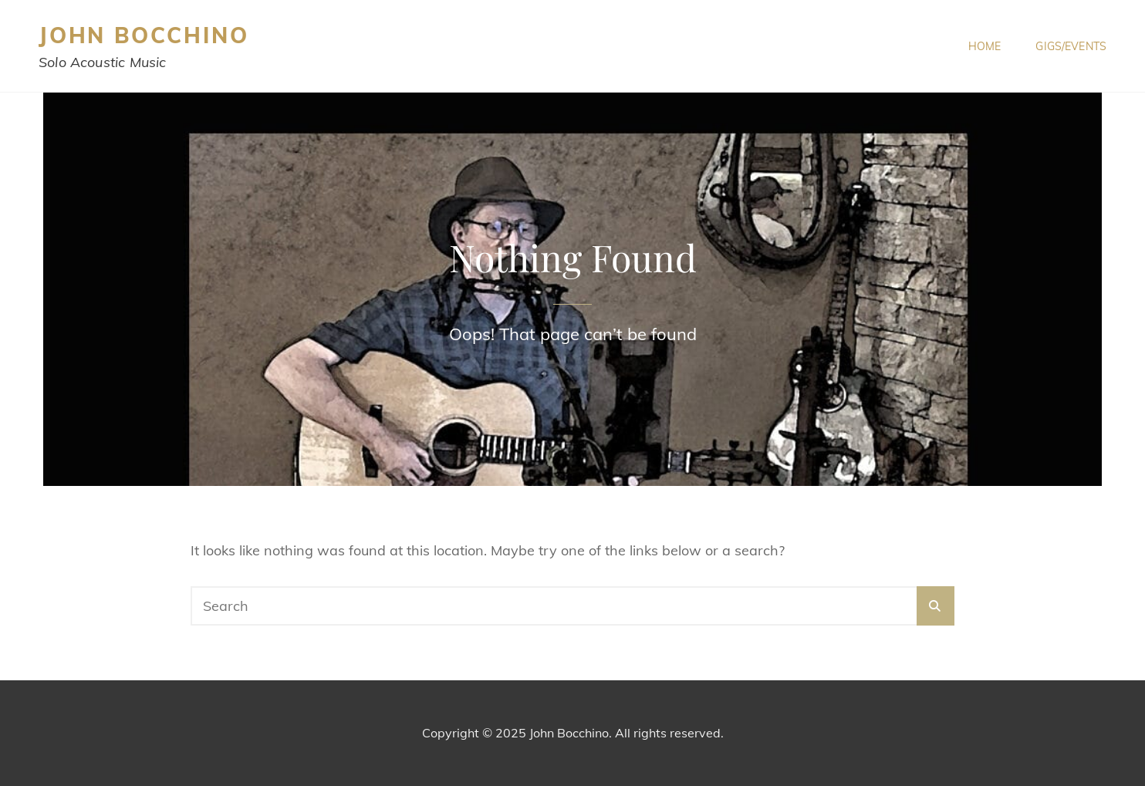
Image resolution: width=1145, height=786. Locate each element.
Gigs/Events (1070, 46)
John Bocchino (143, 35)
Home (984, 46)
